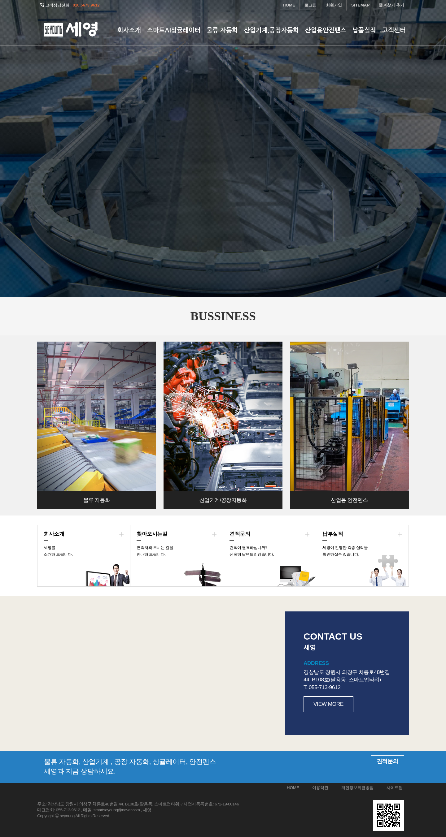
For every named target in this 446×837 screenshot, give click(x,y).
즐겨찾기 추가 (391, 5)
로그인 (310, 5)
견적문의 (387, 761)
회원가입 (334, 5)
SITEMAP (360, 5)
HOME (289, 5)
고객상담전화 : (70, 5)
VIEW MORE (328, 704)
